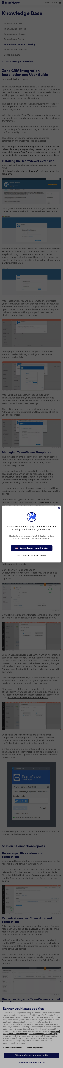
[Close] (58, 508)
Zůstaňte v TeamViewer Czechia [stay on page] (31, 555)
